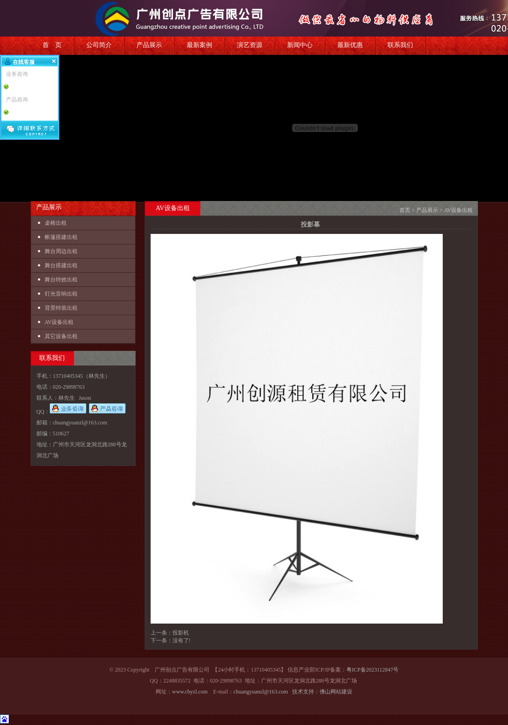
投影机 (181, 633)
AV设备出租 (59, 322)
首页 (404, 210)
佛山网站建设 (335, 691)
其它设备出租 (61, 336)
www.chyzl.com (190, 691)
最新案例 (199, 45)
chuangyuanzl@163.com (261, 691)
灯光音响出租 (61, 294)
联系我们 (400, 45)
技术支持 (303, 691)
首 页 (52, 45)
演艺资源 (249, 45)
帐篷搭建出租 (61, 237)
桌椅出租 (56, 223)
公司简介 (99, 45)
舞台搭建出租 (61, 265)
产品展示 (149, 45)
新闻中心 (300, 45)
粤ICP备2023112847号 (372, 670)
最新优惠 (350, 45)
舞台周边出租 (61, 251)
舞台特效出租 (61, 279)
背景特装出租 (61, 308)
